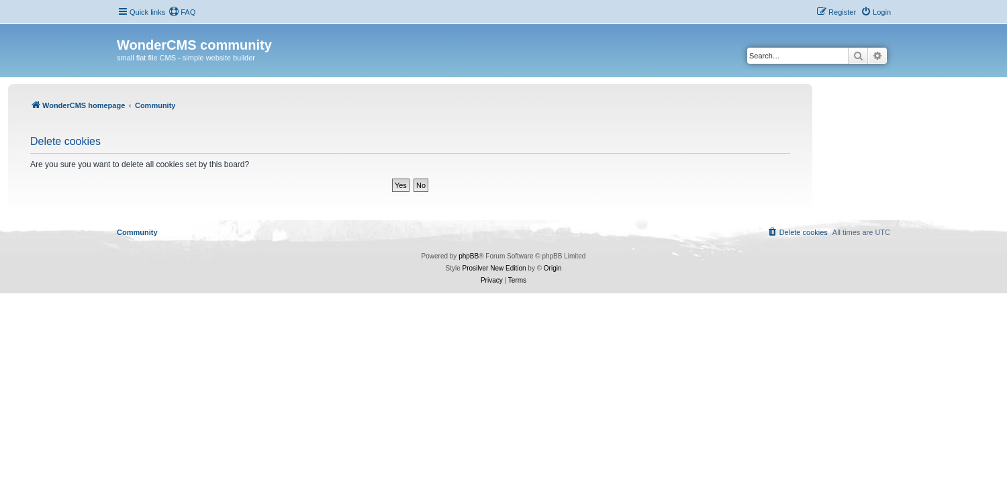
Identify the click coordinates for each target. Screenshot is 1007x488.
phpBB (469, 256)
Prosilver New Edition (494, 268)
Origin (553, 268)
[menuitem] (182, 12)
